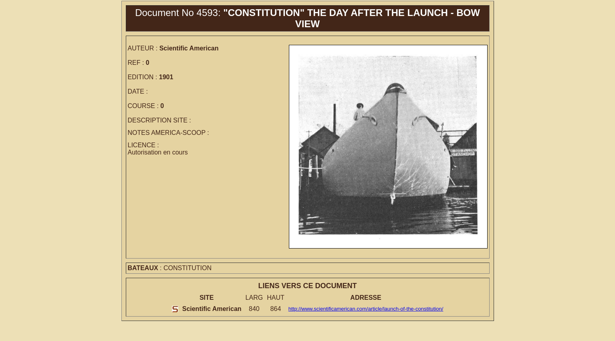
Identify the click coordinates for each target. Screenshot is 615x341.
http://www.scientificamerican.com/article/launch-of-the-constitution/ (366, 309)
